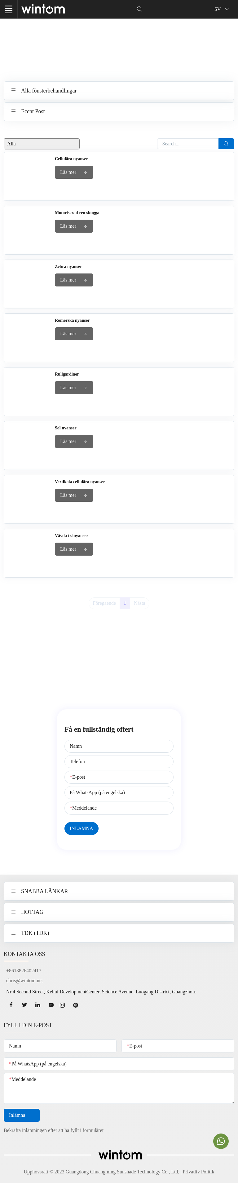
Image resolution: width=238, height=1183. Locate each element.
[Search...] (188, 143)
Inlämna (21, 1115)
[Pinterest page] (77, 1005)
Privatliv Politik (198, 1171)
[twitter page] (24, 1005)
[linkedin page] (37, 1005)
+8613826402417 (23, 970)
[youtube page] (51, 1005)
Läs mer (74, 172)
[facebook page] (11, 1005)
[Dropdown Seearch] (139, 9)
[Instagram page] (64, 1005)
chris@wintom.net (24, 980)
